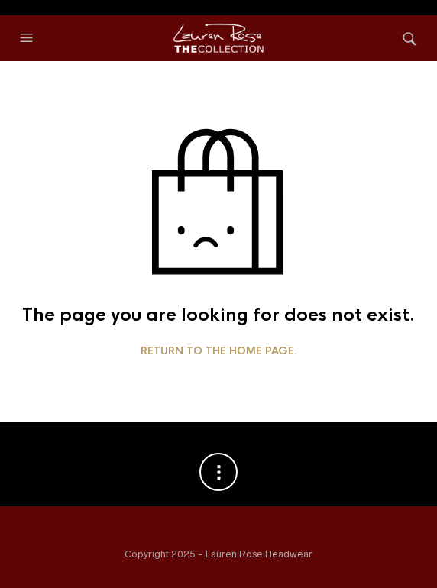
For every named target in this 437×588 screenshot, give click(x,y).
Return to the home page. (219, 351)
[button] (28, 38)
